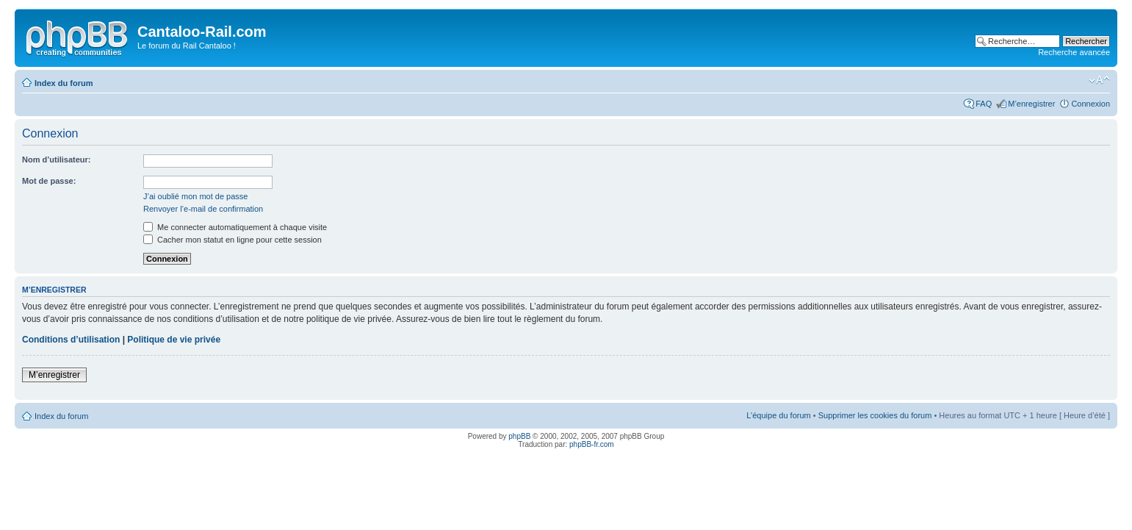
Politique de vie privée (173, 339)
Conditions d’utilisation (71, 339)
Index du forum (64, 83)
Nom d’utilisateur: (56, 159)
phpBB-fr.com (591, 444)
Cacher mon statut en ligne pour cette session (232, 239)
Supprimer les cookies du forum (875, 415)
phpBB (519, 436)
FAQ (984, 103)
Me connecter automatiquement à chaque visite (235, 227)
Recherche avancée (1074, 52)
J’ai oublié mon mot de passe (195, 196)
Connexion (1090, 103)
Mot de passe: (49, 180)
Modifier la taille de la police (1099, 80)
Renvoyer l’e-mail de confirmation (203, 208)
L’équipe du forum (778, 415)
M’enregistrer (1031, 103)
